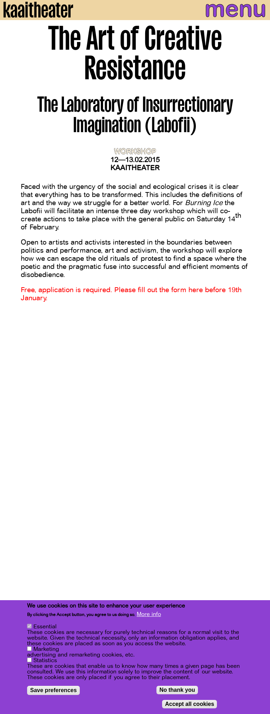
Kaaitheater (135, 168)
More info (149, 615)
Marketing (46, 650)
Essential (45, 628)
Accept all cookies (189, 705)
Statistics (45, 661)
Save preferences (53, 692)
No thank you (177, 691)
